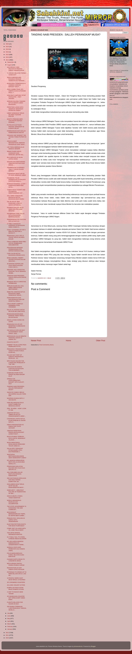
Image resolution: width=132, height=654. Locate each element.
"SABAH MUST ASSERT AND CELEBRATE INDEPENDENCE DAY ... (16, 191)
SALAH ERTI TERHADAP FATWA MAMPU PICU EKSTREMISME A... (15, 450)
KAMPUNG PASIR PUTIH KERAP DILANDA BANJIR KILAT (16, 374)
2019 (7, 46)
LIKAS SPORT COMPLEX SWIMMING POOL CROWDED (15, 305)
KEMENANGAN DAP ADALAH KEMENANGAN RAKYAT (16, 131)
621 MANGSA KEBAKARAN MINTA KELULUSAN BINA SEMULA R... (16, 462)
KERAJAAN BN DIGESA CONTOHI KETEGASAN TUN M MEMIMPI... (15, 368)
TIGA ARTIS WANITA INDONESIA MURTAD (14, 533)
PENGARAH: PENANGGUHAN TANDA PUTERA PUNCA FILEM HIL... (16, 350)
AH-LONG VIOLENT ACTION (16, 585)
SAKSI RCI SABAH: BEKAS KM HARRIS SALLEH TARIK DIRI (16, 394)
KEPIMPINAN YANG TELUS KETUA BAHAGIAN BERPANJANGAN (15, 215)
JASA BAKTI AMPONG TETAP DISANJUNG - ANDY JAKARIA (16, 97)
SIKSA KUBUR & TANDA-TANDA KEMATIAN (15, 496)
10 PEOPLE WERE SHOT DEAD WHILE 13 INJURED (16, 578)
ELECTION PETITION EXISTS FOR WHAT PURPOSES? (16, 525)
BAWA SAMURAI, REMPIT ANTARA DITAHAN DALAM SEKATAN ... (16, 259)
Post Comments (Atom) (46, 345)
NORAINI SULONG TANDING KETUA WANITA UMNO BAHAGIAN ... (16, 102)
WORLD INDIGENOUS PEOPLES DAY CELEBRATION (14, 502)
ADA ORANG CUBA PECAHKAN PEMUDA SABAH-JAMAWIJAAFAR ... (16, 68)
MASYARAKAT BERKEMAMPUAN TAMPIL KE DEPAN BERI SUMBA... (16, 513)
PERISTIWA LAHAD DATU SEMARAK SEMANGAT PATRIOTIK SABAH (15, 108)
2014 (7, 57)
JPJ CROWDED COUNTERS (16, 582)
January (10, 629)
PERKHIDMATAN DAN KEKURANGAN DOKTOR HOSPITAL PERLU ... (15, 299)
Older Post (100, 340)
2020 (7, 44)
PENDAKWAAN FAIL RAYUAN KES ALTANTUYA (16, 220)
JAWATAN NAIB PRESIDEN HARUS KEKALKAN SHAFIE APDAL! (16, 277)
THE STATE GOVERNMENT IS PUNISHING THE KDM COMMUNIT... (16, 508)
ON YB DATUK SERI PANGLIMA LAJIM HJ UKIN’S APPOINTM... (14, 203)
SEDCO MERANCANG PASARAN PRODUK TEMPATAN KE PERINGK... (16, 79)
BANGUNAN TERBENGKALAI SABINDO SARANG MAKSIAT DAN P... (16, 85)
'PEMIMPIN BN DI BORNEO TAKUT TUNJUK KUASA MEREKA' (15, 169)
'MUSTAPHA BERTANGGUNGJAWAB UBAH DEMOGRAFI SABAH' (16, 456)
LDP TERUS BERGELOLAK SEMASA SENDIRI (15, 148)
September (10, 62)
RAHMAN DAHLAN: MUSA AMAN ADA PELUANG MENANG (15, 209)
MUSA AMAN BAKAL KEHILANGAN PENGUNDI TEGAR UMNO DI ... (16, 444)
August (9, 65)
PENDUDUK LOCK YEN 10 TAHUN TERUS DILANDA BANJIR (15, 237)
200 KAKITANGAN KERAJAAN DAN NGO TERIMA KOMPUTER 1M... (16, 479)
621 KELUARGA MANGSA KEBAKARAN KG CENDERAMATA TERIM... (16, 543)
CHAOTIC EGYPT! (13, 342)
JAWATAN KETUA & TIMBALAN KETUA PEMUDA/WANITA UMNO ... (16, 414)
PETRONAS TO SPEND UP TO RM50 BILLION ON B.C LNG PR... (16, 573)
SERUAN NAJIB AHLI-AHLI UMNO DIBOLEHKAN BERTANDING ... (15, 287)
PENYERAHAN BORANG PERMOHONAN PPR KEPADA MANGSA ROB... (16, 249)
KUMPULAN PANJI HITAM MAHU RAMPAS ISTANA (15, 588)
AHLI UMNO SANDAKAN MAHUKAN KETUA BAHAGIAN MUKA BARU (15, 197)
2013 (7, 60)
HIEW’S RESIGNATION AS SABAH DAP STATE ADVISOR (15, 426)
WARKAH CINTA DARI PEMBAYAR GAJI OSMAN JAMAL (16, 549)
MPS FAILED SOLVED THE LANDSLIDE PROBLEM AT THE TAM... (16, 362)
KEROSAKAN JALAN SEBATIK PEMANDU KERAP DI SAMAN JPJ (16, 337)
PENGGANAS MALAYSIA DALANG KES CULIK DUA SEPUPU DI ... (16, 468)
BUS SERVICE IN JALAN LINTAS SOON (15, 158)
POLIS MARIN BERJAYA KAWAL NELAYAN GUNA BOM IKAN (15, 554)
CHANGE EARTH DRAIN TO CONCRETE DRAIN (16, 560)
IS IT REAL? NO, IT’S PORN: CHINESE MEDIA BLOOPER (16, 537)
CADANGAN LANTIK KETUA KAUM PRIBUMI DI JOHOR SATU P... (16, 420)
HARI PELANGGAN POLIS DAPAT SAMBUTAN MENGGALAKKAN (15, 404)
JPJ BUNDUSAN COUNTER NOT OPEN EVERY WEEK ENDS (16, 598)
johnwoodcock (78, 646)
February (10, 626)
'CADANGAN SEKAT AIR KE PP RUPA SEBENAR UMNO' (16, 174)
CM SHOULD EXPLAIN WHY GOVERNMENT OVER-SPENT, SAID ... (16, 331)
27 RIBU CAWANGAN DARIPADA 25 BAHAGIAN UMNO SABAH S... (16, 225)
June (9, 616)
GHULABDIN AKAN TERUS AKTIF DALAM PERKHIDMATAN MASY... (15, 485)
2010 (7, 638)
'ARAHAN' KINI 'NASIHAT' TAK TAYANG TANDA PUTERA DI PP (16, 137)
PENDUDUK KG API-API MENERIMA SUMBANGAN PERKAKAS (16, 325)
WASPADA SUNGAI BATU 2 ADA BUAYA (15, 399)
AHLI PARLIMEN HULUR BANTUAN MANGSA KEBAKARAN (14, 474)
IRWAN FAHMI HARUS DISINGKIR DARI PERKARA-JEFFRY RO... (15, 153)
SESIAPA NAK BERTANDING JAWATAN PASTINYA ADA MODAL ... (16, 163)
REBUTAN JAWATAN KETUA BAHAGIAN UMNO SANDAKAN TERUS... (16, 293)
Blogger (93, 646)
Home (68, 340)
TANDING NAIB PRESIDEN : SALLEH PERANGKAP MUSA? (16, 388)
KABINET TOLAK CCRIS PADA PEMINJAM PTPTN (16, 345)
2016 (7, 52)
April (8, 621)
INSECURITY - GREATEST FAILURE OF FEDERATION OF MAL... (16, 491)
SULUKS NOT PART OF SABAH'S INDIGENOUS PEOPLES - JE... (15, 356)
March (9, 624)
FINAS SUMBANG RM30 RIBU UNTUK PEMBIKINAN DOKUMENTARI (16, 243)
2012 (7, 632)
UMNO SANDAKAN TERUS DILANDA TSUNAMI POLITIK (15, 114)
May (8, 618)
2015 (7, 54)
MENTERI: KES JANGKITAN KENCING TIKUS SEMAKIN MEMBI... (16, 271)
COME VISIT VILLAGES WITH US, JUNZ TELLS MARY (16, 529)
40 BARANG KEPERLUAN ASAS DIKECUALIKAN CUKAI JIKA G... (15, 265)
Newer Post (36, 340)
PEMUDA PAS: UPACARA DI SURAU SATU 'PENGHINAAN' (16, 519)
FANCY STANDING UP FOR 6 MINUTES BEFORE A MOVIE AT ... (16, 231)
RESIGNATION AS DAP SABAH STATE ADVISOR (15, 568)
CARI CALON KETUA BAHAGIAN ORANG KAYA (16, 254)
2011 (7, 635)
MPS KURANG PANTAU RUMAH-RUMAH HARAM (15, 564)
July (8, 613)
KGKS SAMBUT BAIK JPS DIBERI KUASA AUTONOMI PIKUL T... (16, 91)
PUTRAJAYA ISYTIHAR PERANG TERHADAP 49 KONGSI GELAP (15, 126)
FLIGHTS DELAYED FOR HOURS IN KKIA (15, 603)
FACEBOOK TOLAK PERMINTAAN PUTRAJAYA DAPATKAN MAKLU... (16, 179)
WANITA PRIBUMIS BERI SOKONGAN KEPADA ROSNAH (15, 120)
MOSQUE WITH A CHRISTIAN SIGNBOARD (16, 282)
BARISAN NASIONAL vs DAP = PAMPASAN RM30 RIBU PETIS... (16, 185)
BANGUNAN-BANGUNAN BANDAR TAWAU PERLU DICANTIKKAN (15, 315)
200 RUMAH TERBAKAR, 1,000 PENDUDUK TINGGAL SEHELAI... (16, 608)
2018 (7, 49)
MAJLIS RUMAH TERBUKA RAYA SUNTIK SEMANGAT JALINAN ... (16, 438)
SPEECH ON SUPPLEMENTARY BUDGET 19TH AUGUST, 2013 (15, 381)
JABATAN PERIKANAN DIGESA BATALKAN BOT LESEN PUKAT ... (15, 432)
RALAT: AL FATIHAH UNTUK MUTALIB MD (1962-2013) (16, 310)
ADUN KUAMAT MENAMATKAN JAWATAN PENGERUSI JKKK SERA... (16, 142)
